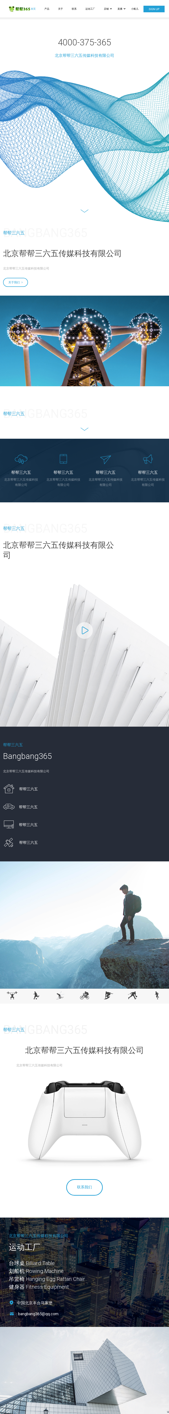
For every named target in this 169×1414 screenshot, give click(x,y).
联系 (74, 8)
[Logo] (23, 9)
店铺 (108, 8)
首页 (33, 8)
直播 (122, 8)
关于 (60, 8)
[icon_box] (20, 789)
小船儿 (134, 8)
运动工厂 (90, 8)
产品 (46, 8)
